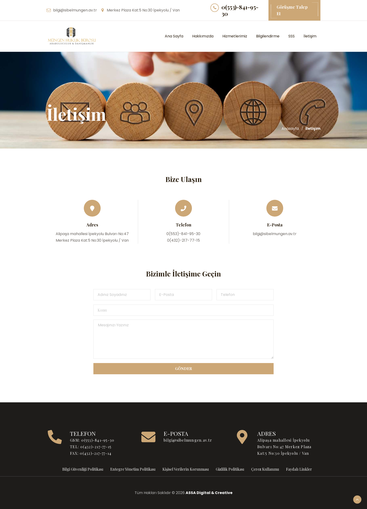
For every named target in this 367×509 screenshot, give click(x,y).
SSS (291, 36)
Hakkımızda (202, 36)
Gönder (183, 368)
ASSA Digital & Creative (209, 492)
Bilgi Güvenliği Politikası (82, 469)
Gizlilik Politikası (230, 469)
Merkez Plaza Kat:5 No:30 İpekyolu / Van (143, 10)
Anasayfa (290, 128)
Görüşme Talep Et (294, 10)
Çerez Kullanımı (265, 469)
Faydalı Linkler (299, 469)
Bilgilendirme (267, 36)
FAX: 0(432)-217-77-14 (90, 453)
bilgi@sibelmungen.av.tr (75, 10)
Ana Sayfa (174, 36)
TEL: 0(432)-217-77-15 (90, 446)
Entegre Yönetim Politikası (132, 469)
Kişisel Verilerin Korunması (185, 469)
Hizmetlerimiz (234, 36)
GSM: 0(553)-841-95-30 (92, 440)
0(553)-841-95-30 (239, 10)
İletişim (310, 36)
